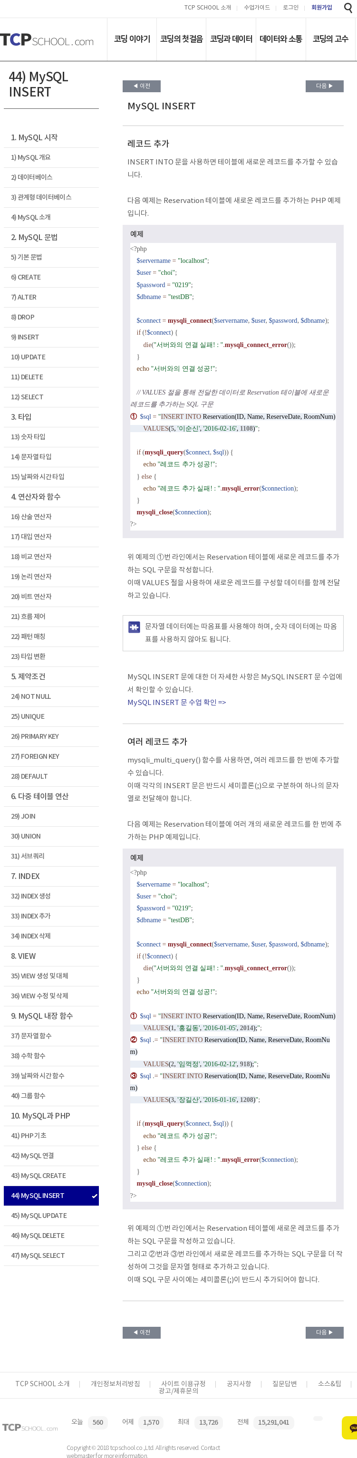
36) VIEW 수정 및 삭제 (39, 996)
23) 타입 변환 (28, 657)
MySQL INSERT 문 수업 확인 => (176, 703)
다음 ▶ (325, 86)
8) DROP (22, 317)
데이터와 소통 (281, 39)
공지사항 (239, 1384)
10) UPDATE (28, 357)
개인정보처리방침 (115, 1384)
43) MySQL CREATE (38, 1176)
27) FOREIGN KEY (35, 757)
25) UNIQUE (27, 717)
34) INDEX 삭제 (31, 936)
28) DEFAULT (29, 776)
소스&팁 (329, 1384)
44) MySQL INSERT (37, 1196)
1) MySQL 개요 (31, 158)
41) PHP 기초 (28, 1136)
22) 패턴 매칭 (28, 637)
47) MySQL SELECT (38, 1256)
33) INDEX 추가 (31, 916)
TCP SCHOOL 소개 (207, 8)
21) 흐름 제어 (28, 617)
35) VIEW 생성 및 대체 (39, 976)
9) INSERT (25, 337)
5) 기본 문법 (26, 257)
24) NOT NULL (31, 697)
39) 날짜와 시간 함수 (37, 1076)
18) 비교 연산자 (31, 557)
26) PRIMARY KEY (35, 737)
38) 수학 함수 (28, 1056)
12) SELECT (27, 397)
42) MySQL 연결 (32, 1156)
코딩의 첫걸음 (181, 39)
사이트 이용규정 (183, 1384)
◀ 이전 (141, 86)
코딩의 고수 (330, 39)
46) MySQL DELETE (37, 1236)
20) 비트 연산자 (31, 597)
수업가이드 (257, 8)
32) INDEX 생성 (31, 896)
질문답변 (284, 1384)
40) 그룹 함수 (28, 1096)
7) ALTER (24, 297)
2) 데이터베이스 (32, 178)
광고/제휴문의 (178, 1391)
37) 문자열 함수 (31, 1036)
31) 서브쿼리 (28, 856)
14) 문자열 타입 (31, 457)
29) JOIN (23, 816)
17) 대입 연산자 (31, 537)
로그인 (291, 8)
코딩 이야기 (132, 39)
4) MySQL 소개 (31, 217)
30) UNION (26, 836)
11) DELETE (27, 377)
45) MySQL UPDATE (39, 1216)
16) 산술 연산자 (31, 517)
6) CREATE (26, 277)
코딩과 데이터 (231, 39)
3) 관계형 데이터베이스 (41, 197)
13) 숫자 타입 (28, 437)
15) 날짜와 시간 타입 (37, 477)
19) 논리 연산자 (31, 577)
